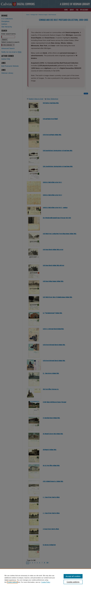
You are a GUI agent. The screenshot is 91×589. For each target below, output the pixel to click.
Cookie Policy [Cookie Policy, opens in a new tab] (45, 582)
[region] (45, 579)
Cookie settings (12, 582)
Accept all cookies (73, 576)
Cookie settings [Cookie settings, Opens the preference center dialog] (73, 582)
